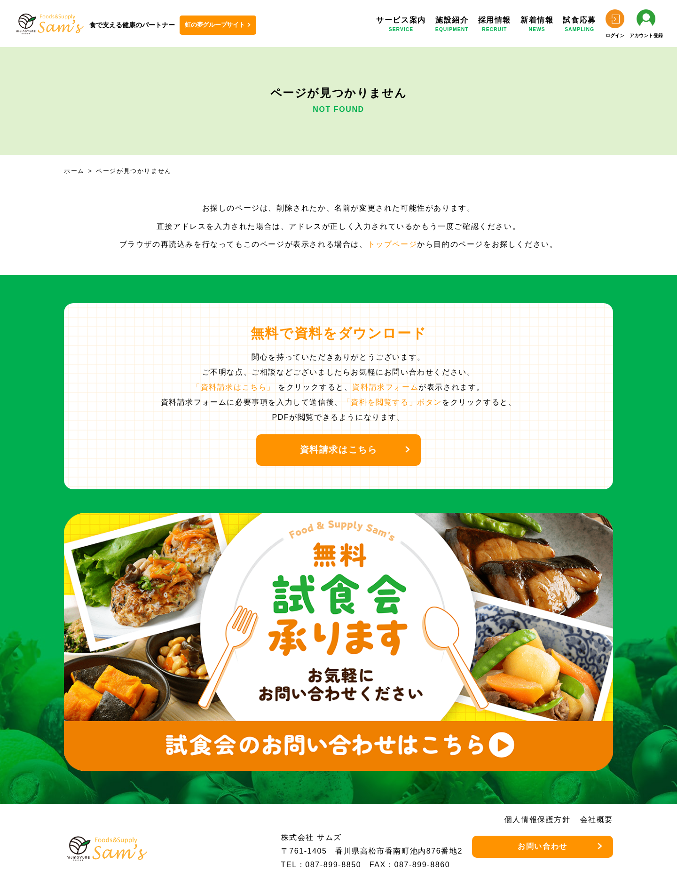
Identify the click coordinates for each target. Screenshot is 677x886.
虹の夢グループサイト (215, 24)
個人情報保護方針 (537, 819)
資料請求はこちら (339, 450)
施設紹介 (452, 25)
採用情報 (494, 25)
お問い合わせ (542, 846)
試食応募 (579, 25)
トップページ (392, 244)
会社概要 (596, 819)
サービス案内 (401, 25)
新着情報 (536, 25)
